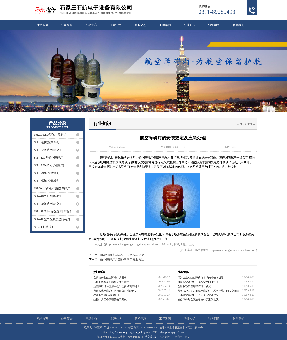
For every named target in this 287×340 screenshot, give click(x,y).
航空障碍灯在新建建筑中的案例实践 (198, 299)
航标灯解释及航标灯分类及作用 (111, 282)
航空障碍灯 (151, 336)
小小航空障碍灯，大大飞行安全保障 (198, 295)
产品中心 (91, 25)
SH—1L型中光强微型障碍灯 (52, 219)
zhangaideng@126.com (172, 332)
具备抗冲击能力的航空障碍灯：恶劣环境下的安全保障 (208, 290)
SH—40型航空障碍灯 (47, 196)
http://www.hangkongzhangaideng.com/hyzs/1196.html (138, 244)
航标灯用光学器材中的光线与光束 (122, 254)
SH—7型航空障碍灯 (47, 173)
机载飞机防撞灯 (44, 226)
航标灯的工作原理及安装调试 (110, 299)
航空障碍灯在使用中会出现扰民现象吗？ (116, 286)
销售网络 (214, 25)
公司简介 (67, 25)
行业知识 (189, 25)
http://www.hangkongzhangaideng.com (233, 250)
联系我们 (238, 25)
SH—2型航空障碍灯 (47, 142)
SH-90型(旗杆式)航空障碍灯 (52, 188)
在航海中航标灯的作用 (106, 295)
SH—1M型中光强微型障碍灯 (52, 211)
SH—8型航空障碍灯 (47, 180)
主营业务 (116, 25)
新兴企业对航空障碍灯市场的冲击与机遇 (201, 277)
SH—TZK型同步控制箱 (49, 165)
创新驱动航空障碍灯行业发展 (194, 286)
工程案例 (165, 25)
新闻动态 (140, 25)
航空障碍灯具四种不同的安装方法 (122, 259)
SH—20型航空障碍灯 (47, 203)
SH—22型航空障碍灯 (47, 149)
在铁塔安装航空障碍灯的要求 (110, 277)
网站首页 (42, 25)
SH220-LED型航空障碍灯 (50, 134)
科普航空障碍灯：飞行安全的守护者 (198, 282)
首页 (239, 124)
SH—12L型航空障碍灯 (48, 157)
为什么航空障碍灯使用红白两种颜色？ (115, 290)
